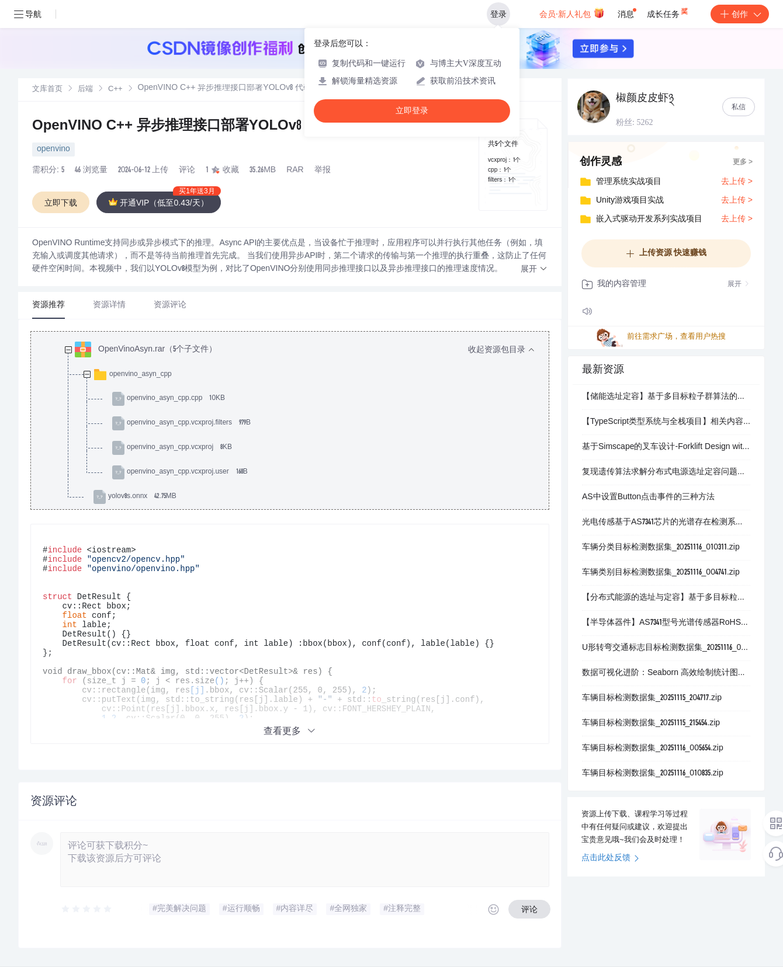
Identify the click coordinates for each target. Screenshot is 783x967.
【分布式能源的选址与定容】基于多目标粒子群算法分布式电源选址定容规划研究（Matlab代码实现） (666, 598)
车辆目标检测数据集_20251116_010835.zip (652, 774)
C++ (115, 89)
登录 (498, 14)
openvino (53, 149)
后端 (85, 89)
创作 (740, 14)
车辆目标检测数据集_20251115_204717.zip (652, 698)
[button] (534, 269)
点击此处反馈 (610, 858)
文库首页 (47, 89)
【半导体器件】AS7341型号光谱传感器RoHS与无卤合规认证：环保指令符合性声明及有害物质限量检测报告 (666, 623)
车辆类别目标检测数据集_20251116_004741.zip (661, 573)
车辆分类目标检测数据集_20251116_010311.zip (661, 548)
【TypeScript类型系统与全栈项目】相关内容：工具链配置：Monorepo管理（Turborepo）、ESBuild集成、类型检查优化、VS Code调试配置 (666, 422)
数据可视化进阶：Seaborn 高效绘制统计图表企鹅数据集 (666, 673)
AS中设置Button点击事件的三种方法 (648, 497)
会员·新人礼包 (571, 13)
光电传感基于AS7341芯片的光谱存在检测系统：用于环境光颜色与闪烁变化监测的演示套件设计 (666, 523)
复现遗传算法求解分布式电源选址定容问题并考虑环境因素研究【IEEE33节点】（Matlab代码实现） (666, 472)
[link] (47, 89)
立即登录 (412, 110)
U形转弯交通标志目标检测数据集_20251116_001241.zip (666, 648)
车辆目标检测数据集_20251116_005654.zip (652, 749)
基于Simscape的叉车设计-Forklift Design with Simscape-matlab (666, 447)
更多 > (743, 162)
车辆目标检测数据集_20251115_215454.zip (651, 723)
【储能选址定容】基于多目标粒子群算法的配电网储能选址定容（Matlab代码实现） (666, 397)
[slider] (87, 909)
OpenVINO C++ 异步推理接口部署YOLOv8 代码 (183, 127)
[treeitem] (299, 423)
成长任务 (668, 11)
